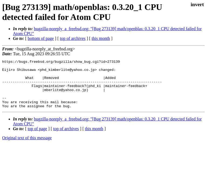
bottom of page (41, 38)
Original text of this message (27, 147)
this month (101, 38)
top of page (37, 138)
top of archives (72, 38)
